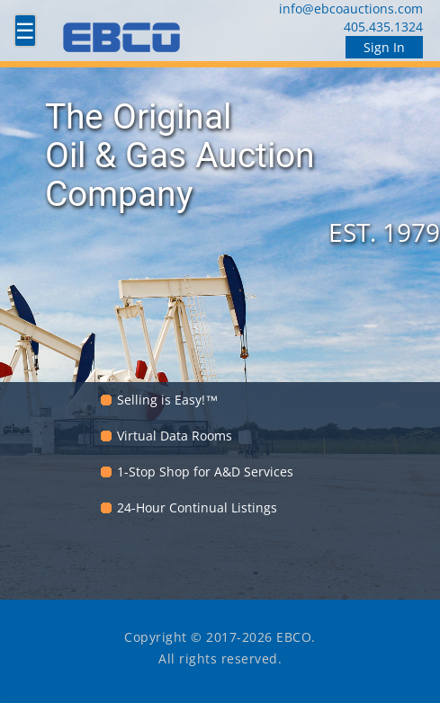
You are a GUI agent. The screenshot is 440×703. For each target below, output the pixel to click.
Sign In (384, 47)
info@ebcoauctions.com (351, 8)
